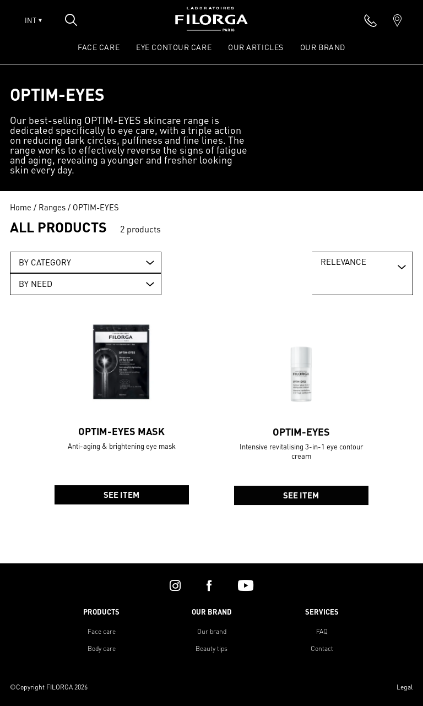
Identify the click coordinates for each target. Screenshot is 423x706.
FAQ (322, 631)
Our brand (211, 631)
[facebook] (209, 585)
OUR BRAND (322, 47)
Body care (102, 648)
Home (20, 207)
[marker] (397, 20)
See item (122, 499)
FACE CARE (99, 47)
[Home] (211, 28)
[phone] (371, 20)
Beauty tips (211, 648)
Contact (322, 648)
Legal (405, 687)
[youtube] (245, 585)
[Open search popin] (71, 19)
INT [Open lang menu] (33, 20)
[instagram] (175, 585)
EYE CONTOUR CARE (174, 47)
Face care (102, 631)
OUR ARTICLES (256, 47)
